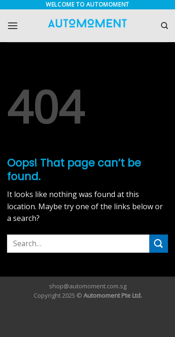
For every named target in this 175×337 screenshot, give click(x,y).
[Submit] (158, 243)
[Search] (164, 26)
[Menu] (12, 25)
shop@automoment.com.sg (87, 286)
